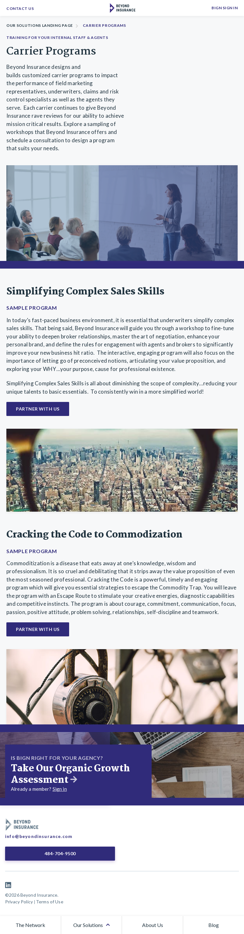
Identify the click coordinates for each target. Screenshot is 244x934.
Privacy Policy (19, 901)
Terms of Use (49, 901)
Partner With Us (38, 408)
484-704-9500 (60, 853)
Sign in (60, 789)
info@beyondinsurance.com (38, 836)
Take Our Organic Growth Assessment (70, 774)
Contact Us (20, 8)
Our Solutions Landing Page (39, 25)
